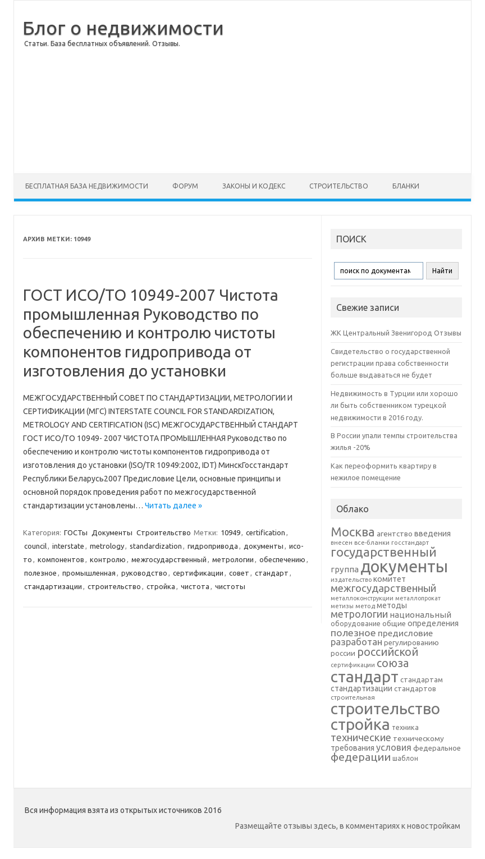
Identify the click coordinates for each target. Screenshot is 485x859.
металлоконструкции (362, 598)
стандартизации (53, 586)
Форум (185, 186)
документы (263, 546)
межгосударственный (169, 559)
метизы (342, 606)
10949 (230, 532)
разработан (356, 641)
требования (352, 747)
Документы (111, 532)
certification (265, 532)
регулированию (411, 642)
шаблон (405, 758)
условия (393, 747)
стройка (161, 586)
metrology (107, 546)
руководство (144, 573)
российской (387, 652)
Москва (353, 532)
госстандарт (410, 542)
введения (432, 533)
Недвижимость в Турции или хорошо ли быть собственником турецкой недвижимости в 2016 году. (394, 405)
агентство (395, 533)
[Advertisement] (347, 87)
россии (343, 653)
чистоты (230, 586)
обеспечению (282, 559)
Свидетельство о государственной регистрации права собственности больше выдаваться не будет (390, 363)
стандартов (415, 688)
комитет (389, 579)
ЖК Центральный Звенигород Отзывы (396, 333)
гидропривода (212, 546)
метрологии (233, 559)
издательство (351, 579)
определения (433, 623)
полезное (40, 573)
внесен (342, 542)
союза (393, 663)
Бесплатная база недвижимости (86, 186)
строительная (353, 697)
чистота (195, 586)
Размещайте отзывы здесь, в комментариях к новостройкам (347, 825)
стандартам (421, 679)
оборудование (356, 623)
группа (345, 569)
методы (392, 605)
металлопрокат (418, 598)
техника (405, 727)
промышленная (89, 573)
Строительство (338, 186)
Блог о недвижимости (123, 27)
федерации (361, 757)
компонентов (61, 559)
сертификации (198, 573)
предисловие (405, 633)
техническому (418, 738)
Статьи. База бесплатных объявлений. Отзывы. (102, 43)
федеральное (437, 748)
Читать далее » (173, 505)
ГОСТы (76, 532)
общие (394, 623)
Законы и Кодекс (253, 186)
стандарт (272, 573)
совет (239, 573)
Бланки (405, 186)
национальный (420, 614)
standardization (156, 546)
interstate (68, 546)
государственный (384, 552)
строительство (114, 586)
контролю (108, 559)
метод (365, 606)
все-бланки (372, 542)
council (35, 546)
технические (361, 737)
